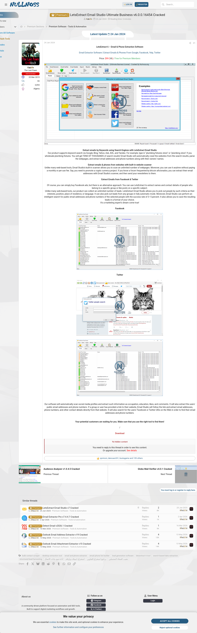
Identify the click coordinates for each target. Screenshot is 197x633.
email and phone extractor (91, 545)
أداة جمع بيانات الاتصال (97, 548)
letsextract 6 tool (159, 545)
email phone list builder (115, 545)
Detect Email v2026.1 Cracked (73, 515)
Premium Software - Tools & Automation (85, 500)
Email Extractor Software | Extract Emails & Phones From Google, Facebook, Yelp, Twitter (126, 52)
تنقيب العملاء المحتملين (161, 548)
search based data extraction (47, 548)
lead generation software (138, 545)
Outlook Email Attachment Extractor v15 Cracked (82, 533)
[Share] (187, 43)
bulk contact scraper (46, 545)
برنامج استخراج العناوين (139, 548)
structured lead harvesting (74, 548)
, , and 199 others (127, 448)
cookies (52, 622)
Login (159, 601)
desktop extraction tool (68, 545)
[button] (6, 4)
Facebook (111, 605)
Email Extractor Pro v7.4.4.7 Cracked (76, 506)
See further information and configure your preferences (78, 627)
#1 (191, 43)
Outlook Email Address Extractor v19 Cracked (80, 524)
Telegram (111, 600)
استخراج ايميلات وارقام (118, 548)
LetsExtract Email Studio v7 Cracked (76, 497)
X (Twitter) (111, 609)
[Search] (171, 4)
